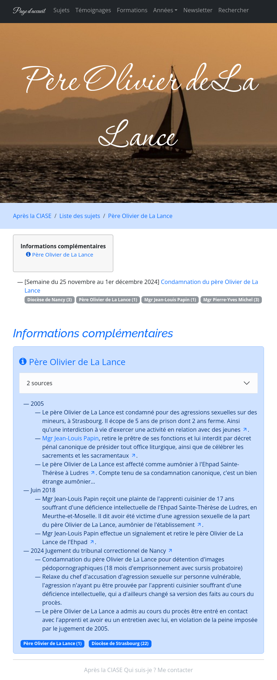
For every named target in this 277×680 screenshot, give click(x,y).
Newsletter (197, 10)
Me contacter (175, 670)
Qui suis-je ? (140, 670)
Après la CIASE (32, 216)
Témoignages (93, 10)
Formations (132, 10)
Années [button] (163, 10)
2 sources (39, 383)
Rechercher (233, 10)
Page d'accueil (29, 11)
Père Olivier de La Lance (140, 216)
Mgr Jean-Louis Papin (70, 438)
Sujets (61, 10)
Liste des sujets (80, 216)
